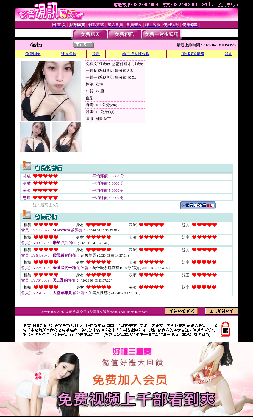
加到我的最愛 (192, 54)
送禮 (96, 54)
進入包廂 (68, 54)
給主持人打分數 (135, 54)
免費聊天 (33, 54)
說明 (228, 54)
